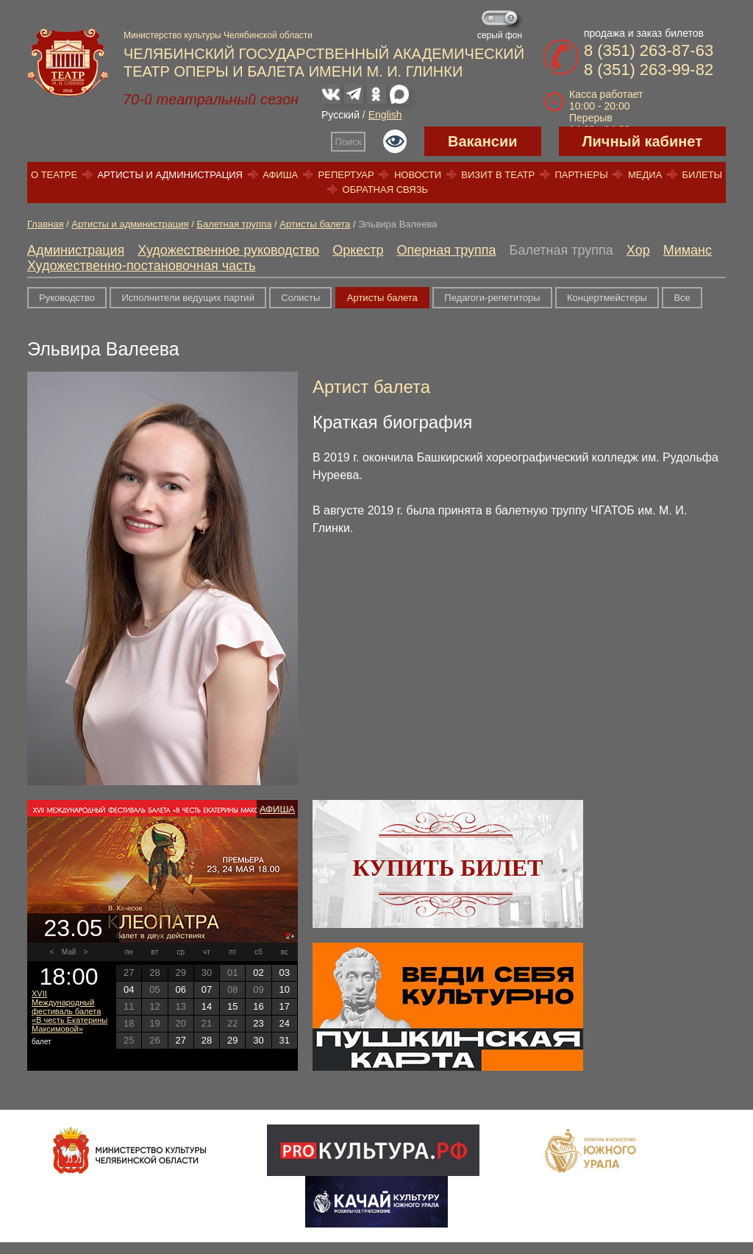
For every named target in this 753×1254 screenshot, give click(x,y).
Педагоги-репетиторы (492, 297)
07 (206, 989)
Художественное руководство (228, 250)
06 (180, 989)
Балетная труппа (233, 224)
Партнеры (580, 174)
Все (682, 297)
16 (258, 1006)
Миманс (687, 250)
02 (258, 972)
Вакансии (483, 141)
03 (284, 972)
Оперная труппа (446, 250)
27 (180, 1040)
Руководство (67, 297)
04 (129, 989)
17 (284, 1006)
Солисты (300, 297)
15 (232, 1006)
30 (258, 1040)
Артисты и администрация (170, 174)
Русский (340, 115)
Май (69, 952)
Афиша (280, 174)
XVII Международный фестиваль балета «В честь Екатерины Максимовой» (69, 1011)
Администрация (75, 250)
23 (258, 1023)
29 (232, 1040)
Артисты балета (314, 224)
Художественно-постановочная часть (141, 265)
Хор (638, 250)
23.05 (72, 928)
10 (284, 989)
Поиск (348, 141)
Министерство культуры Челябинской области (218, 35)
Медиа (645, 174)
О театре (54, 174)
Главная (45, 224)
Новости (417, 174)
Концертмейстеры (607, 297)
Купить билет (448, 867)
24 (284, 1023)
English (385, 115)
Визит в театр (498, 174)
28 (206, 1040)
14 (206, 1006)
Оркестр (357, 250)
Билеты (702, 174)
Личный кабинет (642, 141)
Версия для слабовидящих (395, 141)
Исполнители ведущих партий (187, 297)
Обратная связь (386, 189)
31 (284, 1040)
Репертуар (346, 174)
